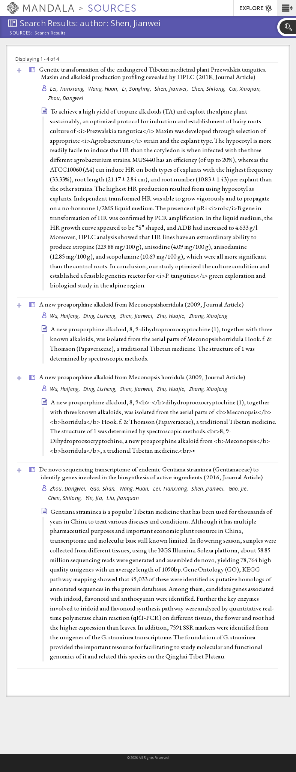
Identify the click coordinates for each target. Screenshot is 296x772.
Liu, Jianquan (123, 497)
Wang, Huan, (104, 88)
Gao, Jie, (239, 488)
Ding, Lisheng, (100, 315)
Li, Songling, (137, 88)
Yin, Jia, (95, 497)
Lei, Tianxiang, (68, 88)
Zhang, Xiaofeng (208, 315)
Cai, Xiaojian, (245, 88)
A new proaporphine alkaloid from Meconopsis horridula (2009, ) (142, 377)
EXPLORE (256, 8)
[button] (286, 8)
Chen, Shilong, (209, 88)
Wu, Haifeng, (66, 315)
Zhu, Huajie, (172, 315)
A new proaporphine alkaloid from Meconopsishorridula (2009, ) (141, 304)
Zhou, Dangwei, (69, 488)
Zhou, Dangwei (66, 98)
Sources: (21, 33)
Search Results (50, 33)
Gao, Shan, (103, 488)
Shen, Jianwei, (172, 88)
